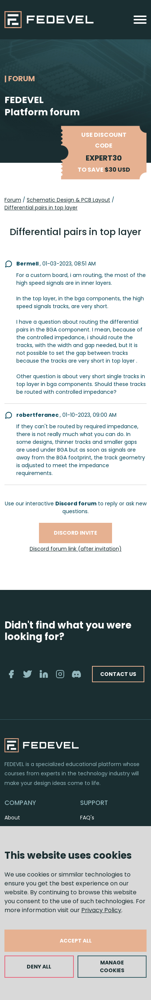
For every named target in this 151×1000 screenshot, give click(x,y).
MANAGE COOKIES (112, 966)
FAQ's (87, 817)
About (12, 817)
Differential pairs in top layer (41, 207)
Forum (12, 200)
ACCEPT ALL (76, 940)
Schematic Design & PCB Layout (68, 200)
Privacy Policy (101, 910)
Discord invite (75, 533)
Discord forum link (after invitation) (76, 548)
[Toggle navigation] (140, 20)
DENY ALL (39, 966)
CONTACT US (118, 674)
